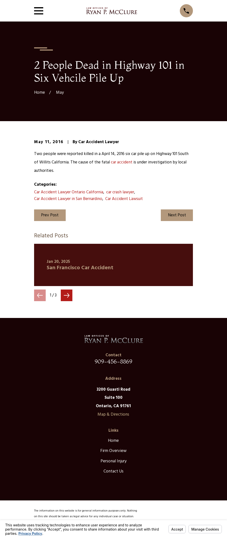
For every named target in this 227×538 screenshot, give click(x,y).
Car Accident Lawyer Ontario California (68, 192)
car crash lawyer (120, 192)
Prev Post (50, 215)
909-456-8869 (113, 361)
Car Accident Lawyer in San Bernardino (68, 199)
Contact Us (113, 471)
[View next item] (66, 295)
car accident (121, 162)
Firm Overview (113, 451)
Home (113, 440)
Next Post (177, 215)
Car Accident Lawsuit (124, 199)
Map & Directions (113, 414)
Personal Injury (113, 461)
